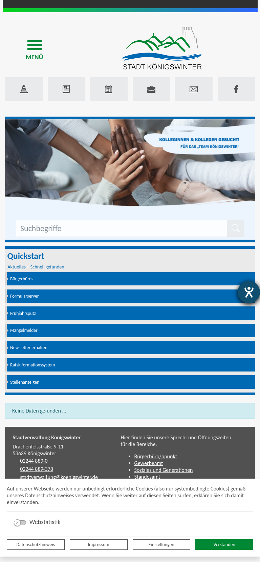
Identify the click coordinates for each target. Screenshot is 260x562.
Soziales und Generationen (163, 470)
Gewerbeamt (148, 463)
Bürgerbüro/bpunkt (155, 456)
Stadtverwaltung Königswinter (47, 437)
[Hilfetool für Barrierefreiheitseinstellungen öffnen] (249, 292)
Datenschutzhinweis (36, 544)
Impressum (98, 544)
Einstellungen (161, 544)
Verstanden (224, 544)
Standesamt (147, 477)
